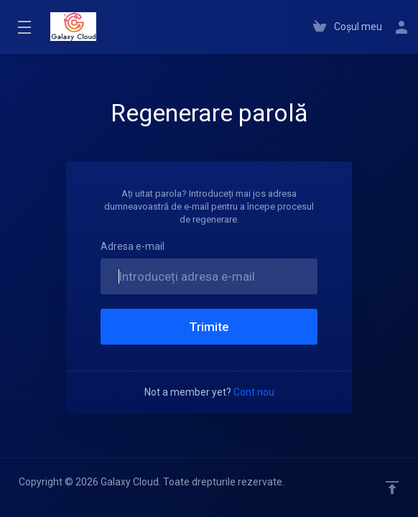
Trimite (209, 327)
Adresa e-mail (132, 246)
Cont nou (253, 392)
